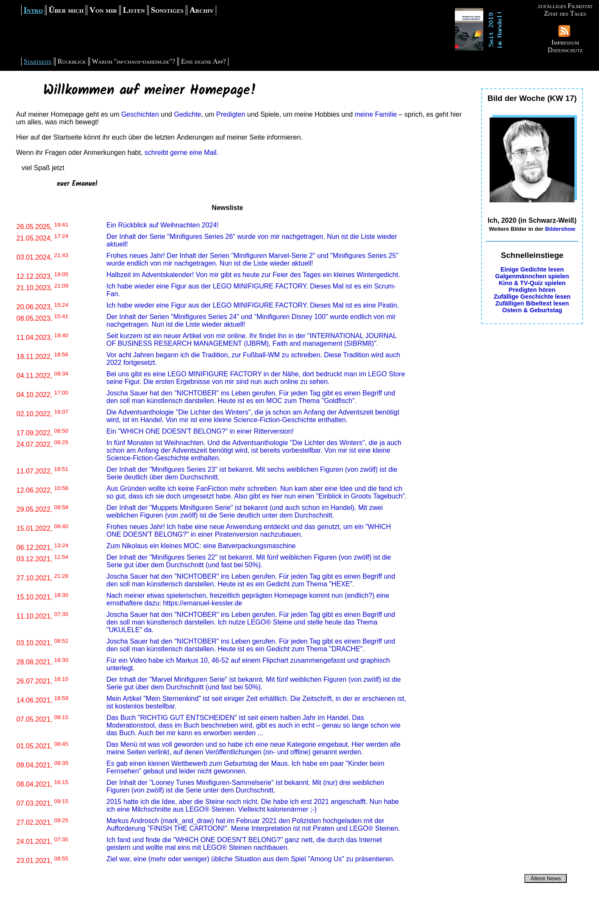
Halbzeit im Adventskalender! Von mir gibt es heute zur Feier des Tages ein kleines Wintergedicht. (253, 274)
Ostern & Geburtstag (532, 310)
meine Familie (376, 114)
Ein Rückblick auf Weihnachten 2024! (162, 225)
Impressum (565, 42)
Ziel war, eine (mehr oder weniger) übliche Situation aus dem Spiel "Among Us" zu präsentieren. (250, 859)
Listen (134, 10)
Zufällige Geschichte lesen (532, 296)
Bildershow (560, 229)
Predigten (230, 114)
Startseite (38, 61)
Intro (33, 10)
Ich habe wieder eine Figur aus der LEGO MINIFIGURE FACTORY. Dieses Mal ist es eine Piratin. (252, 305)
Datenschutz (565, 49)
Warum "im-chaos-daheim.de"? (133, 61)
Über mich (66, 10)
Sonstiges (167, 10)
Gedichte (187, 114)
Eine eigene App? (203, 61)
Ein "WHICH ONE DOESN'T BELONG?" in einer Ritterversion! (200, 431)
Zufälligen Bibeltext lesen (532, 303)
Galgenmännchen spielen (532, 276)
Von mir (103, 10)
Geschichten (140, 114)
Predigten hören (532, 289)
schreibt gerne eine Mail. (181, 152)
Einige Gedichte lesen (532, 269)
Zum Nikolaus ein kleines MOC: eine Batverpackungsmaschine (200, 545)
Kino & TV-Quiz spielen (532, 283)
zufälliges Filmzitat (565, 5)
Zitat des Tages (565, 13)
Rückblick (72, 61)
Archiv (201, 10)
